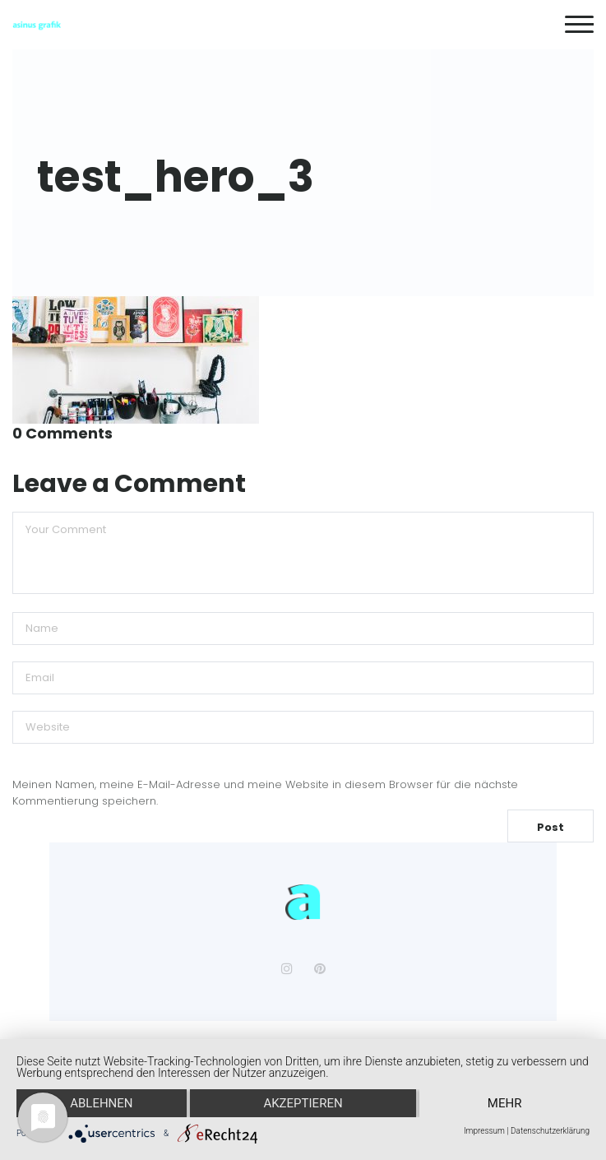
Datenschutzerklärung (550, 1131)
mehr (505, 1103)
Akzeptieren (302, 1103)
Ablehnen (101, 1103)
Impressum (484, 1131)
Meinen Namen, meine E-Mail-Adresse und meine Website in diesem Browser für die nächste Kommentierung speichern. (265, 793)
